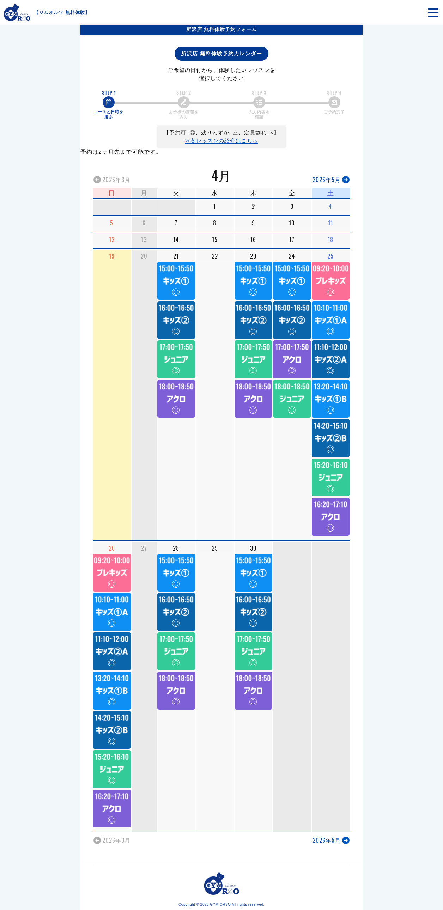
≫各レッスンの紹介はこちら (221, 141)
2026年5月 (326, 179)
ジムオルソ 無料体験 (62, 12)
